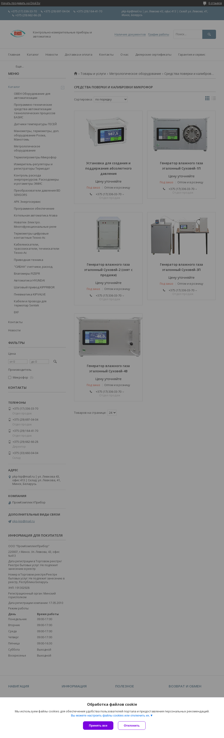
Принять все (98, 725)
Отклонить (132, 725)
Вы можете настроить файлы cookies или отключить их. (110, 715)
